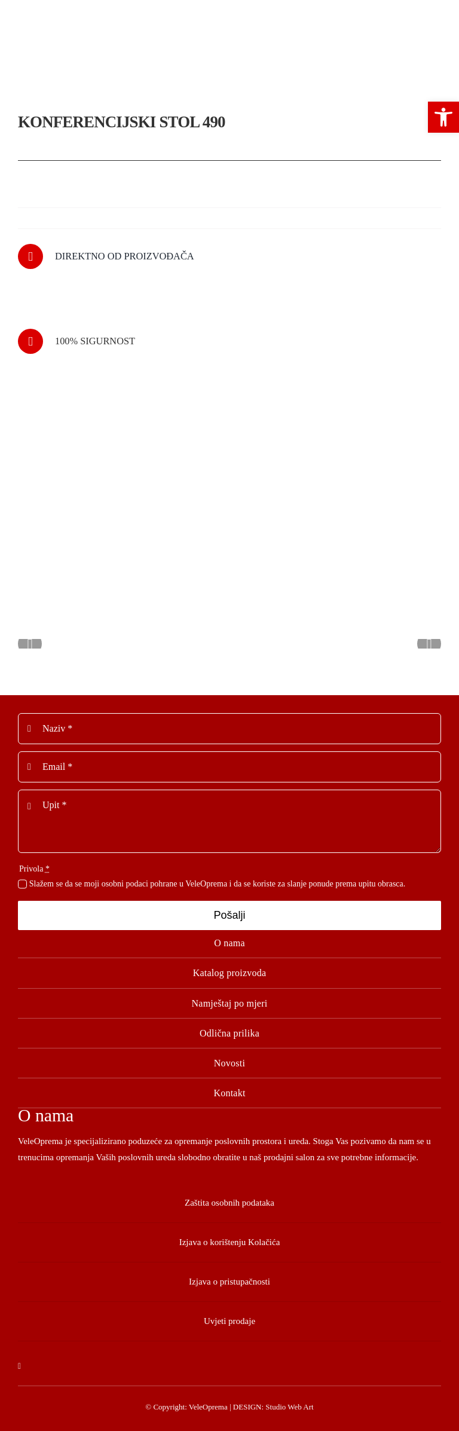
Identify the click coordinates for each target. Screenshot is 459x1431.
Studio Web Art (289, 1406)
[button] (443, 117)
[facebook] (19, 1366)
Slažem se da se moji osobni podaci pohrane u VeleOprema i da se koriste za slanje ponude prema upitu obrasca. (217, 883)
